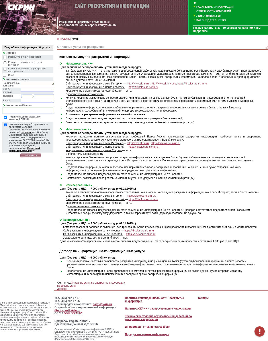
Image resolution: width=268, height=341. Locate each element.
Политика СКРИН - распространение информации (158, 308)
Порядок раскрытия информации (147, 334)
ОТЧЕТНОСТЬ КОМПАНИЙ (213, 11)
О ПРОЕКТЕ (63, 39)
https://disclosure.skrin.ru (192, 83)
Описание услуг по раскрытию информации (98, 282)
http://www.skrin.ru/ (138, 83)
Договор (62, 288)
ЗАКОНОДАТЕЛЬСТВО (211, 20)
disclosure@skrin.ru (67, 310)
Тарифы (203, 298)
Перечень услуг (66, 285)
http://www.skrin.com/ (163, 83)
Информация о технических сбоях (147, 326)
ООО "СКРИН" (73, 313)
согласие (26, 132)
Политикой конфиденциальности (24, 149)
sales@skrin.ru (102, 304)
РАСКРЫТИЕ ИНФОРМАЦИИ (215, 6)
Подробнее (200, 31)
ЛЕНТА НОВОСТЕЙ (208, 15)
